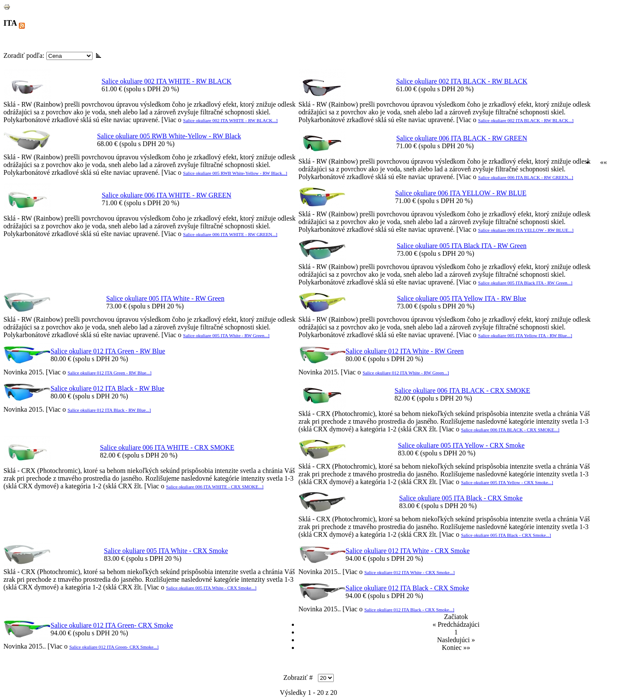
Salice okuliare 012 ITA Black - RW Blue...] (109, 410)
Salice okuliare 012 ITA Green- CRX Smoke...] (114, 646)
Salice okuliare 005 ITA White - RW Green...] (226, 335)
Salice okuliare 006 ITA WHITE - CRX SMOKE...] (214, 486)
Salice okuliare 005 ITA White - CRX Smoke (166, 550)
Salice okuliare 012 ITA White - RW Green (405, 351)
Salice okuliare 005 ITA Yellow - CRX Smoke (461, 445)
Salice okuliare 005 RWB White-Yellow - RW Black (169, 136)
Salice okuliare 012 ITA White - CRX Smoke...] (409, 572)
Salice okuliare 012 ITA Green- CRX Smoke (112, 625)
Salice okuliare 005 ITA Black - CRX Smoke (461, 498)
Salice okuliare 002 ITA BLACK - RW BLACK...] (526, 120)
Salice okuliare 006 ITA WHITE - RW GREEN (166, 195)
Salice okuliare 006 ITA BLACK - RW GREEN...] (525, 177)
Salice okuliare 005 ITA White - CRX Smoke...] (211, 587)
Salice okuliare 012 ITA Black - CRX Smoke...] (409, 609)
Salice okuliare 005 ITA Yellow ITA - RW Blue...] (525, 335)
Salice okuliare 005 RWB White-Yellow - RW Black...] (235, 173)
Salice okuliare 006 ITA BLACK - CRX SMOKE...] (510, 429)
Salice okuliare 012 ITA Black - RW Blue (107, 388)
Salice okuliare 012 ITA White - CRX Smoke (408, 550)
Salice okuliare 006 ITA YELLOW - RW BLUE (460, 193)
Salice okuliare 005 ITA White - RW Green (165, 298)
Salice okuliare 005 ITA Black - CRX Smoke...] (506, 535)
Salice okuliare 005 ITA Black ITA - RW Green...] (525, 282)
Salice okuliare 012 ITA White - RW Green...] (405, 372)
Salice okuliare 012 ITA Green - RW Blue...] (110, 372)
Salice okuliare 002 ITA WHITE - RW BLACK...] (230, 120)
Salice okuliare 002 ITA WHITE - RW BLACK (166, 81)
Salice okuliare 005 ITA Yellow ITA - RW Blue (461, 298)
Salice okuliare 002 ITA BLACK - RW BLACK (461, 81)
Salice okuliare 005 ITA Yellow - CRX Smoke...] (507, 482)
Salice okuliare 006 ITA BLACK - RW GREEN (461, 138)
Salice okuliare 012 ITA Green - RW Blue (108, 351)
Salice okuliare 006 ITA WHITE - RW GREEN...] (230, 234)
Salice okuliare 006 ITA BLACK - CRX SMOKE (462, 390)
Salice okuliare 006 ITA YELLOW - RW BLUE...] (526, 230)
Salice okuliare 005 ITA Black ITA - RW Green (462, 245)
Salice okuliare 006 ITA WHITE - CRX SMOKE (167, 447)
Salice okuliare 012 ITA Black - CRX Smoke (407, 588)
